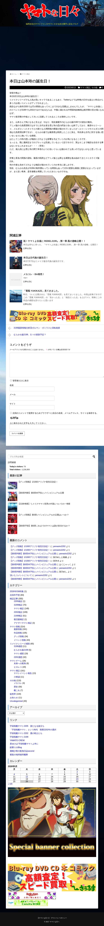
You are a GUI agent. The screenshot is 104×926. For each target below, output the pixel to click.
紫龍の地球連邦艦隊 (19, 755)
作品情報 (18, 633)
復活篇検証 (19, 619)
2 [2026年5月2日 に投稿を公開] (77, 772)
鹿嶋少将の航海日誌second (22, 751)
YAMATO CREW (17, 740)
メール (13, 394)
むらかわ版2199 (21, 650)
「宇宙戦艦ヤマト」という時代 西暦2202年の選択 (33, 730)
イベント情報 (20, 640)
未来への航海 (20, 663)
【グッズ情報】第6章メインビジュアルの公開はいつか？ (43, 515)
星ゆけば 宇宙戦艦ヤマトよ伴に (24, 744)
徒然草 (13, 694)
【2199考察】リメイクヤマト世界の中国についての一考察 (44, 504)
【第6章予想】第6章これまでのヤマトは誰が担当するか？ (44, 526)
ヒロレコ (18, 667)
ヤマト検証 (19, 608)
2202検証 (18, 612)
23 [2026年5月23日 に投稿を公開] (77, 779)
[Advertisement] (52, 48)
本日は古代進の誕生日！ (35, 257)
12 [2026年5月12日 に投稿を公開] (27, 777)
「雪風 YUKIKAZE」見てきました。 (41, 291)
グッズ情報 (19, 636)
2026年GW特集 (17, 591)
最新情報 (18, 629)
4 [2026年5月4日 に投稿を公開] (14, 774)
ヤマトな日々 (54, 922)
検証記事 (14, 599)
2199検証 (18, 616)
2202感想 (18, 657)
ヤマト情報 (15, 627)
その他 (94, 87)
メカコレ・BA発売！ (34, 274)
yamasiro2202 (59, 546)
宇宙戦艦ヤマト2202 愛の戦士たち (26, 733)
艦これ (17, 690)
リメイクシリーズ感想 (20, 644)
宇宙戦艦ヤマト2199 (19, 737)
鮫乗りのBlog (16, 747)
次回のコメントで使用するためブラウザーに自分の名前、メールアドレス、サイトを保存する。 (55, 413)
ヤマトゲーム (16, 661)
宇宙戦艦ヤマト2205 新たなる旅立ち (27, 726)
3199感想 (18, 646)
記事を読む (27, 248)
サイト (13, 404)
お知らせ (14, 698)
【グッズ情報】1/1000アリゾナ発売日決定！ (38, 482)
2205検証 (18, 601)
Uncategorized (16, 701)
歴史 (16, 687)
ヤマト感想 (19, 653)
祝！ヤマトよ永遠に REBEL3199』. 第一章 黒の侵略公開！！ (54, 241)
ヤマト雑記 (85, 87)
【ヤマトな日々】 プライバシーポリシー (52, 918)
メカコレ (18, 683)
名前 (12, 385)
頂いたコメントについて (21, 575)
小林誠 (17, 677)
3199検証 (18, 605)
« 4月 (10, 784)
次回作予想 (15, 595)
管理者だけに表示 (19, 381)
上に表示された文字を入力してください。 (29, 423)
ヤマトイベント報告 (23, 673)
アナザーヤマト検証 (23, 623)
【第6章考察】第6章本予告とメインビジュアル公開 (41, 493)
